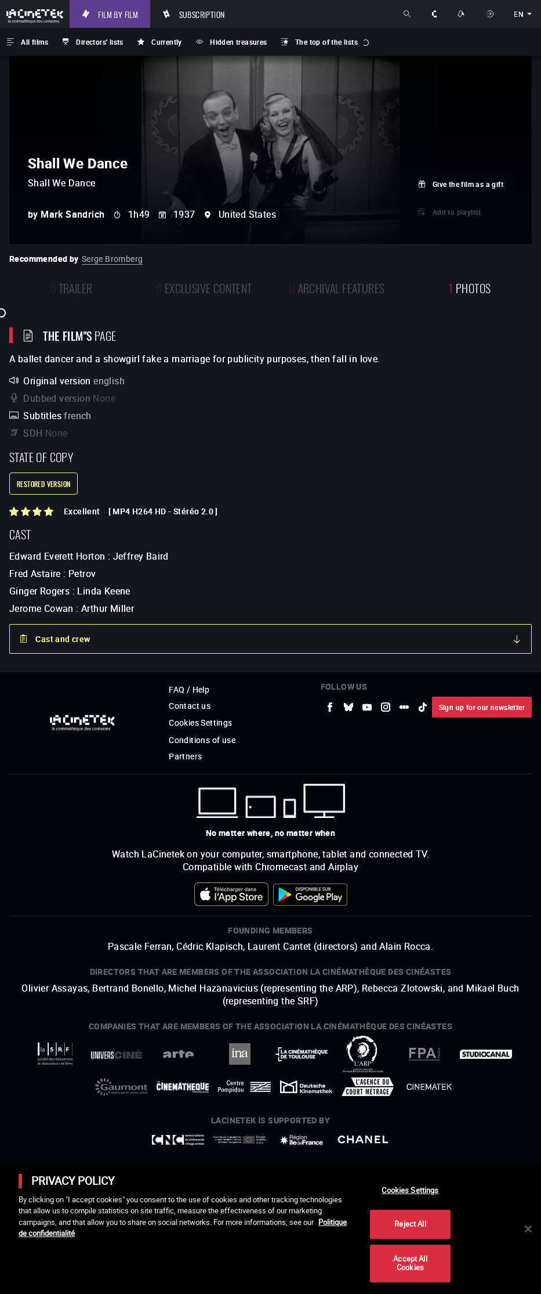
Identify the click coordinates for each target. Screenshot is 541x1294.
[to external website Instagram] (385, 707)
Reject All (410, 1224)
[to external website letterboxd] (404, 707)
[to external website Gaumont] (121, 1086)
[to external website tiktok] (422, 707)
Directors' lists (99, 41)
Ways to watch (462, 14)
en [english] (519, 14)
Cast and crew (62, 638)
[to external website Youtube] (367, 707)
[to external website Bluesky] (348, 707)
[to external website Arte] (178, 1054)
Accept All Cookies (410, 1263)
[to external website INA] (239, 1054)
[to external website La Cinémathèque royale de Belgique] (429, 1086)
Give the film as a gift (468, 184)
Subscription (202, 14)
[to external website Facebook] (330, 707)
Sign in (490, 14)
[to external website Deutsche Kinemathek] (306, 1086)
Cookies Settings (200, 722)
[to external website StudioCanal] (486, 1054)
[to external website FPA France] (424, 1054)
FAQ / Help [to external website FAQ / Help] (189, 689)
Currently (166, 41)
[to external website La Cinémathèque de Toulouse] (301, 1054)
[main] (270, 1228)
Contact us (189, 705)
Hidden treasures (238, 41)
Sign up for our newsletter (482, 707)
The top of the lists (326, 41)
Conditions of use (202, 739)
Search (408, 14)
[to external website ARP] (363, 1054)
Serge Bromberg (112, 258)
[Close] (528, 1229)
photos (470, 287)
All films (34, 41)
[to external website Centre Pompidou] (244, 1087)
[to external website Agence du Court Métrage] (368, 1086)
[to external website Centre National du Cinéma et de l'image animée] (178, 1139)
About (435, 14)
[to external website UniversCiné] (116, 1054)
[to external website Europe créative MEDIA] (239, 1140)
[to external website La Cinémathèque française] (183, 1087)
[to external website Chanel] (363, 1139)
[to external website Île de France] (301, 1139)
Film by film (118, 14)
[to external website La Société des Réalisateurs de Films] (55, 1054)
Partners (185, 756)
